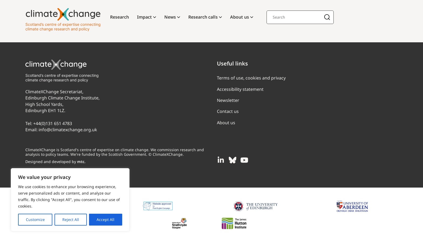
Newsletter (228, 100)
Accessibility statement (240, 89)
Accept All (105, 219)
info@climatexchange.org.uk (68, 130)
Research (119, 17)
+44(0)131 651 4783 (52, 123)
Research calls (203, 17)
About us (239, 17)
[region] (70, 199)
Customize (35, 219)
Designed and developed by (55, 161)
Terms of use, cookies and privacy (251, 78)
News (170, 17)
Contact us (228, 111)
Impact (144, 17)
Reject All (70, 219)
